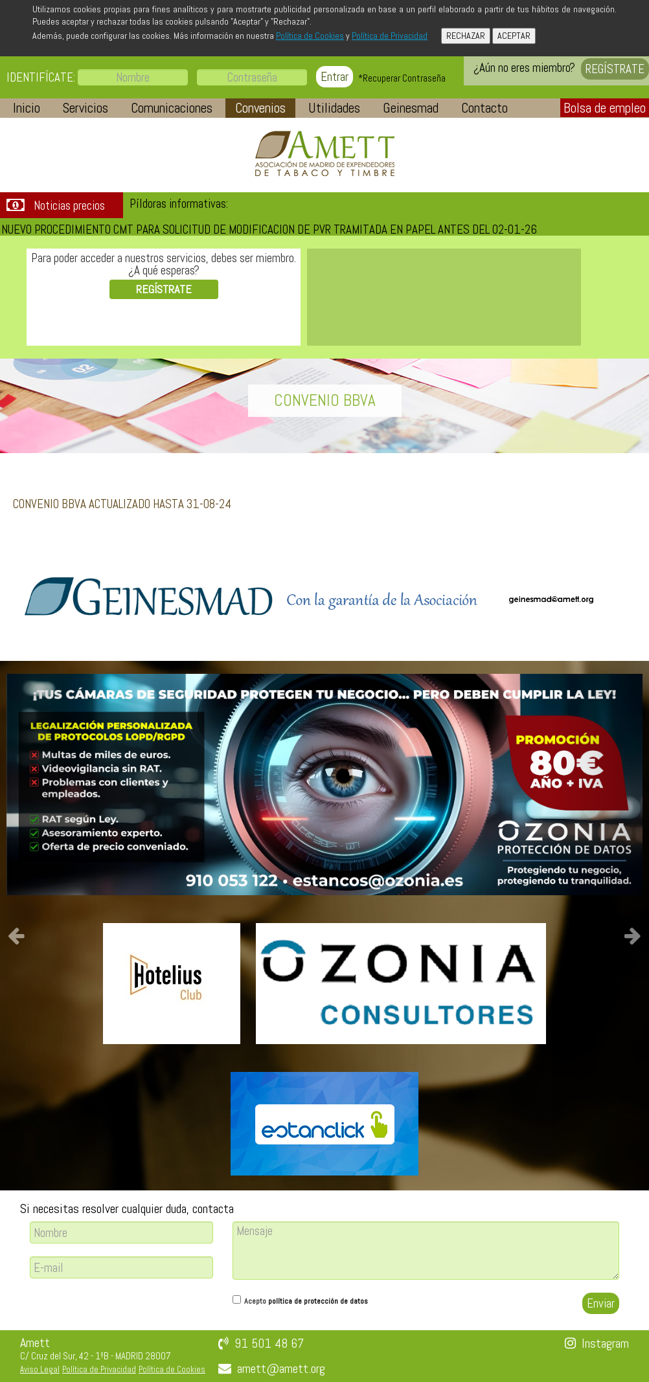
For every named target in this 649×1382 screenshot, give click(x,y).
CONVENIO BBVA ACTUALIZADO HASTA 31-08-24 (122, 504)
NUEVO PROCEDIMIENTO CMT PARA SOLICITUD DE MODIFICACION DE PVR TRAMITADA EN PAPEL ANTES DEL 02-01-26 (269, 229)
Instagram (605, 1343)
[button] (26, 108)
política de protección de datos (318, 1301)
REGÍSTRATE (615, 69)
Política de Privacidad (389, 35)
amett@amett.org (281, 1368)
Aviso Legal (40, 1369)
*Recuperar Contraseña (402, 78)
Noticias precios (69, 206)
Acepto (306, 1301)
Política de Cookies (310, 35)
